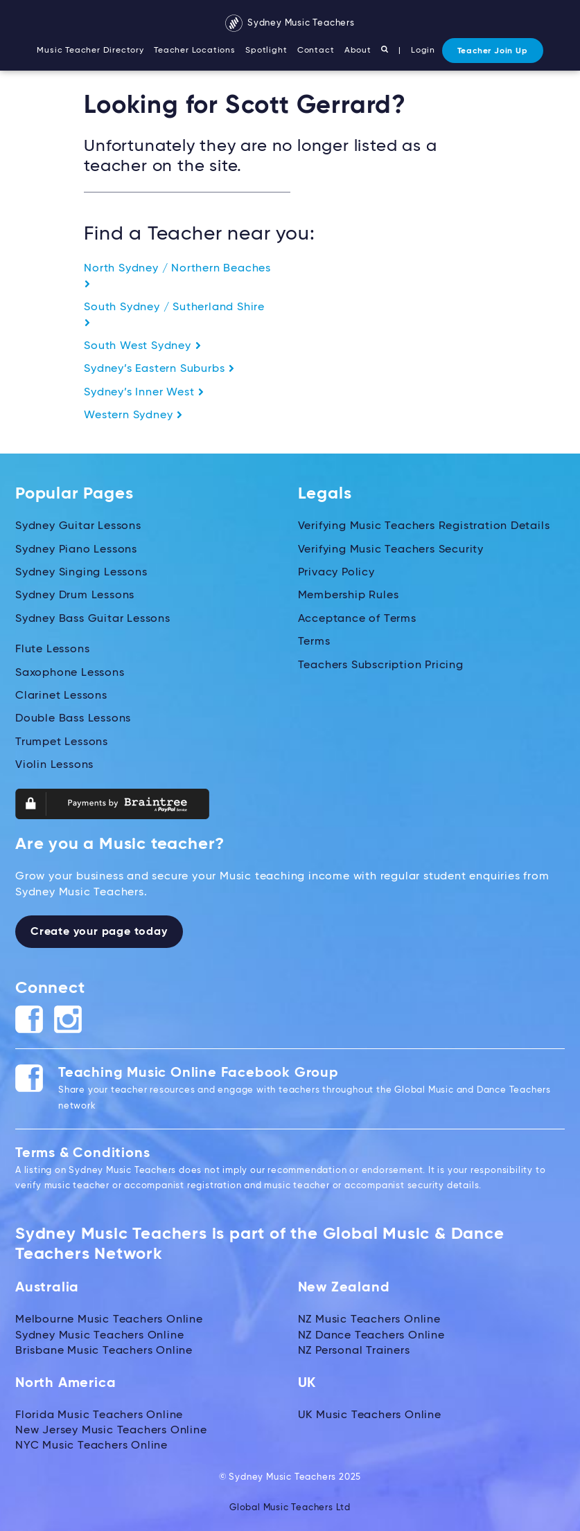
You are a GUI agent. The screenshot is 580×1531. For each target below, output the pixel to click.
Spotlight (266, 50)
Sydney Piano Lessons (76, 549)
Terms (314, 641)
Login (423, 50)
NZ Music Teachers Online (369, 1319)
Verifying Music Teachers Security (391, 549)
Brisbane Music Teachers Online (104, 1351)
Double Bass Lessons (73, 718)
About (357, 50)
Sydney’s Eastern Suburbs (159, 369)
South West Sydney (142, 346)
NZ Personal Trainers (354, 1351)
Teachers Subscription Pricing (381, 665)
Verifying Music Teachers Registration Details (424, 526)
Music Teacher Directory (90, 50)
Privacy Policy (336, 572)
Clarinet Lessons (61, 695)
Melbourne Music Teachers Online (109, 1319)
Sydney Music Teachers (290, 23)
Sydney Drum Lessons (74, 595)
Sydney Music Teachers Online (99, 1335)
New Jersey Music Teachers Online (111, 1430)
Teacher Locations (195, 50)
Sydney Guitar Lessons (78, 526)
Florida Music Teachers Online (99, 1415)
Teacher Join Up (492, 51)
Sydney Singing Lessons (81, 572)
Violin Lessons (54, 765)
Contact (316, 50)
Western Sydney (133, 415)
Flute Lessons (52, 649)
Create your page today (99, 932)
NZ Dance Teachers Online (371, 1335)
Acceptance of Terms (357, 619)
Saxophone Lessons (70, 673)
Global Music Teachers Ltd (290, 1507)
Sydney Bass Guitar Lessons (92, 619)
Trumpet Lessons (61, 742)
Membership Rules (348, 595)
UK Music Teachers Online (369, 1415)
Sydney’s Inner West (144, 392)
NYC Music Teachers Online (91, 1445)
